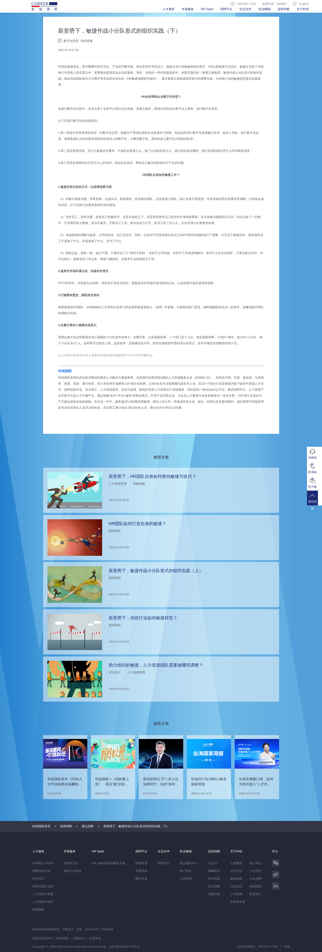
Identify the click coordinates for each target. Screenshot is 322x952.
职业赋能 (265, 9)
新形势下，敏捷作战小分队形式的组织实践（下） (136, 826)
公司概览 (236, 863)
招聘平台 (226, 9)
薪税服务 (38, 909)
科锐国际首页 (41, 826)
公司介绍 (236, 871)
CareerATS (92, 929)
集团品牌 (236, 878)
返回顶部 (314, 501)
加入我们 (255, 863)
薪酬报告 (214, 871)
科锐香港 (107, 929)
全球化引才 (71, 863)
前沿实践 (214, 878)
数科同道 (141, 878)
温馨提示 (79, 938)
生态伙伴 (245, 9)
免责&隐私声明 (42, 938)
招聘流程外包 (41, 871)
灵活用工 (38, 878)
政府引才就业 (72, 871)
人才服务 (169, 9)
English (301, 3)
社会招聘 (255, 878)
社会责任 (236, 886)
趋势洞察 (284, 9)
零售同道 (141, 871)
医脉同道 (141, 863)
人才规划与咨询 (42, 901)
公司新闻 (236, 894)
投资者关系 (237, 901)
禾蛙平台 (164, 863)
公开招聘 (186, 878)
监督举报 (95, 938)
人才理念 (255, 871)
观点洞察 (88, 826)
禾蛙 (80, 929)
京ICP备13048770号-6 (124, 946)
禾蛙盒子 (68, 929)
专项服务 (188, 9)
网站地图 (62, 938)
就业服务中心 (189, 863)
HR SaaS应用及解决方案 (108, 863)
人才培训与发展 (42, 894)
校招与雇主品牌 (42, 886)
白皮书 (212, 863)
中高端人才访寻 (42, 863)
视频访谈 (214, 894)
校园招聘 (255, 886)
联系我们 (255, 894)
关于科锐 (303, 9)
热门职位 (186, 871)
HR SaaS (207, 9)
